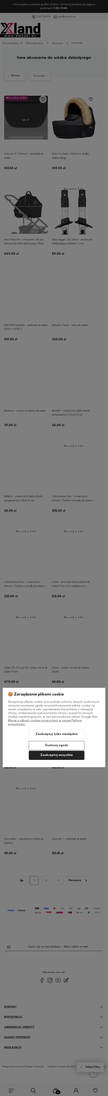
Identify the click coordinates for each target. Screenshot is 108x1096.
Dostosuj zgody (56, 745)
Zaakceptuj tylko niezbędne (57, 734)
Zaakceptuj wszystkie (56, 755)
